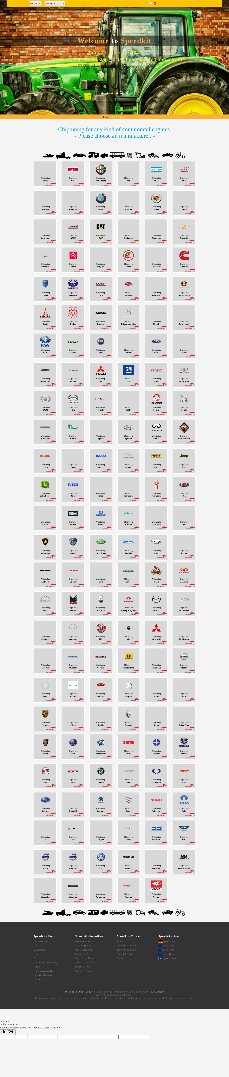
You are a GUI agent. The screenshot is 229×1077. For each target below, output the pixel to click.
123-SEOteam (156, 991)
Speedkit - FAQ (82, 966)
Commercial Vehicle (43, 970)
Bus (35, 958)
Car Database (40, 941)
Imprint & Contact (125, 953)
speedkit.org (168, 949)
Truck (36, 953)
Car (35, 945)
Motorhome (39, 949)
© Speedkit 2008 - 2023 (78, 991)
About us (121, 941)
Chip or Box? (81, 953)
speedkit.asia (169, 958)
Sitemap (121, 958)
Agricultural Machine (44, 975)
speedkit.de (169, 941)
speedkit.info (168, 945)
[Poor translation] (11, 1032)
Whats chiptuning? (84, 949)
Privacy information (126, 945)
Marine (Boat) (40, 979)
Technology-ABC (83, 945)
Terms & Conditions (126, 949)
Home (106, 117)
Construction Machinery (45, 962)
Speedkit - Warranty (85, 970)
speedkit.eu (169, 954)
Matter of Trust (82, 941)
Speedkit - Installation (85, 962)
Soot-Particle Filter (84, 958)
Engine (37, 966)
